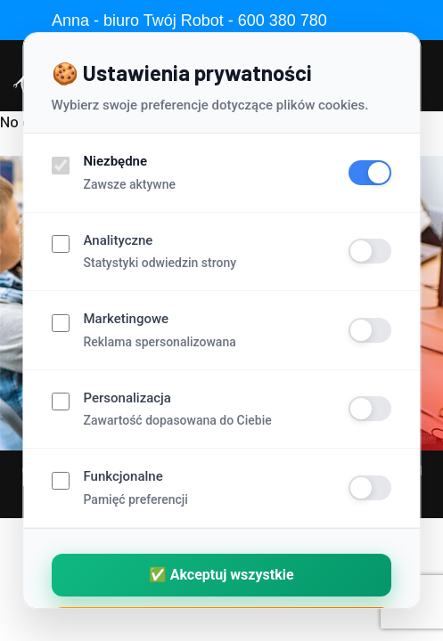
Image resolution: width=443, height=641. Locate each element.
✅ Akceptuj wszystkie (221, 574)
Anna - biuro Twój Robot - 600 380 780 (189, 20)
